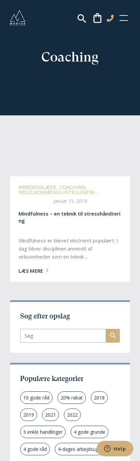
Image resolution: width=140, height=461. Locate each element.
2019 (28, 415)
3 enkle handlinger (43, 432)
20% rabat (72, 397)
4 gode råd (35, 449)
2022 (72, 415)
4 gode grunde (89, 432)
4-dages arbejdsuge (79, 449)
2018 (99, 397)
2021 (50, 415)
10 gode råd (36, 397)
